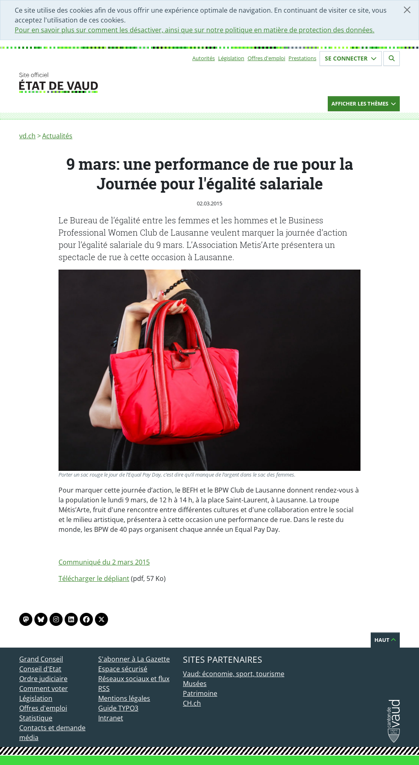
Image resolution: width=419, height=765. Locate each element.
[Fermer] (407, 9)
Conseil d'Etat (40, 668)
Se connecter (350, 58)
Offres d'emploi (266, 58)
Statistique (35, 717)
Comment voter (43, 688)
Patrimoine (200, 693)
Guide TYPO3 (118, 708)
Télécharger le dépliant (94, 578)
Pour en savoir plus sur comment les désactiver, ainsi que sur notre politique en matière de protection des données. (194, 29)
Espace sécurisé (122, 668)
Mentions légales (124, 698)
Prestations (302, 58)
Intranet (110, 717)
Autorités (203, 58)
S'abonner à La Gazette (134, 659)
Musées (195, 683)
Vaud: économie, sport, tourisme (233, 673)
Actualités (57, 135)
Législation (231, 58)
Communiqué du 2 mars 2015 (104, 562)
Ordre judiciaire (43, 678)
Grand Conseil (41, 659)
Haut (385, 640)
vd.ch (27, 135)
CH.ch (192, 703)
